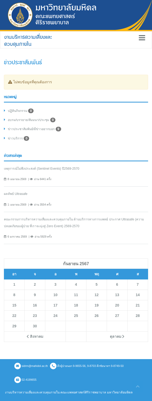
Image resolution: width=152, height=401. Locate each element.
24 (55, 316)
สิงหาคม (35, 336)
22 (14, 316)
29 (14, 326)
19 (96, 305)
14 (138, 295)
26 (96, 316)
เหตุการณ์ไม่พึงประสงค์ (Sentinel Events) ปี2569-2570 (41, 168)
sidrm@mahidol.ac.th (31, 365)
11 (76, 295)
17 (55, 305)
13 (117, 295)
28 (138, 316)
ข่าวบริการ (18, 138)
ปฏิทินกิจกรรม (21, 111)
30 (35, 326)
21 (138, 305)
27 (117, 316)
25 (76, 316)
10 (55, 295)
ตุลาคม (117, 336)
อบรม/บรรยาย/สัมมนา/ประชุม (31, 120)
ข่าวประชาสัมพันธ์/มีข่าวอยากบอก (34, 129)
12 (96, 295)
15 (14, 305)
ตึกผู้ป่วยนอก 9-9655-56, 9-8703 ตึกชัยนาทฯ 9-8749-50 (87, 365)
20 (117, 305)
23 (35, 316)
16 (35, 305)
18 (76, 305)
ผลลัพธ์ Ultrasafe (15, 194)
